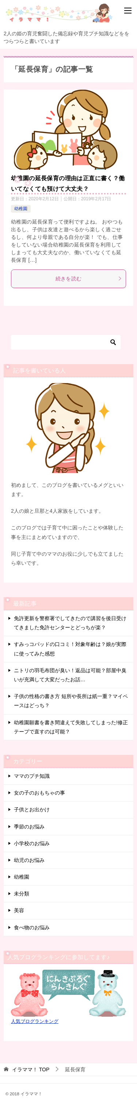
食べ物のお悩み (32, 927)
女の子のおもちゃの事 (39, 793)
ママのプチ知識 (32, 776)
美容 (19, 910)
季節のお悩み (29, 827)
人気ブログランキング (34, 1021)
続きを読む (89, 278)
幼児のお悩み (29, 860)
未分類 (21, 894)
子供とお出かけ (32, 809)
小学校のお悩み (32, 843)
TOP (30, 1069)
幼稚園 (20, 208)
